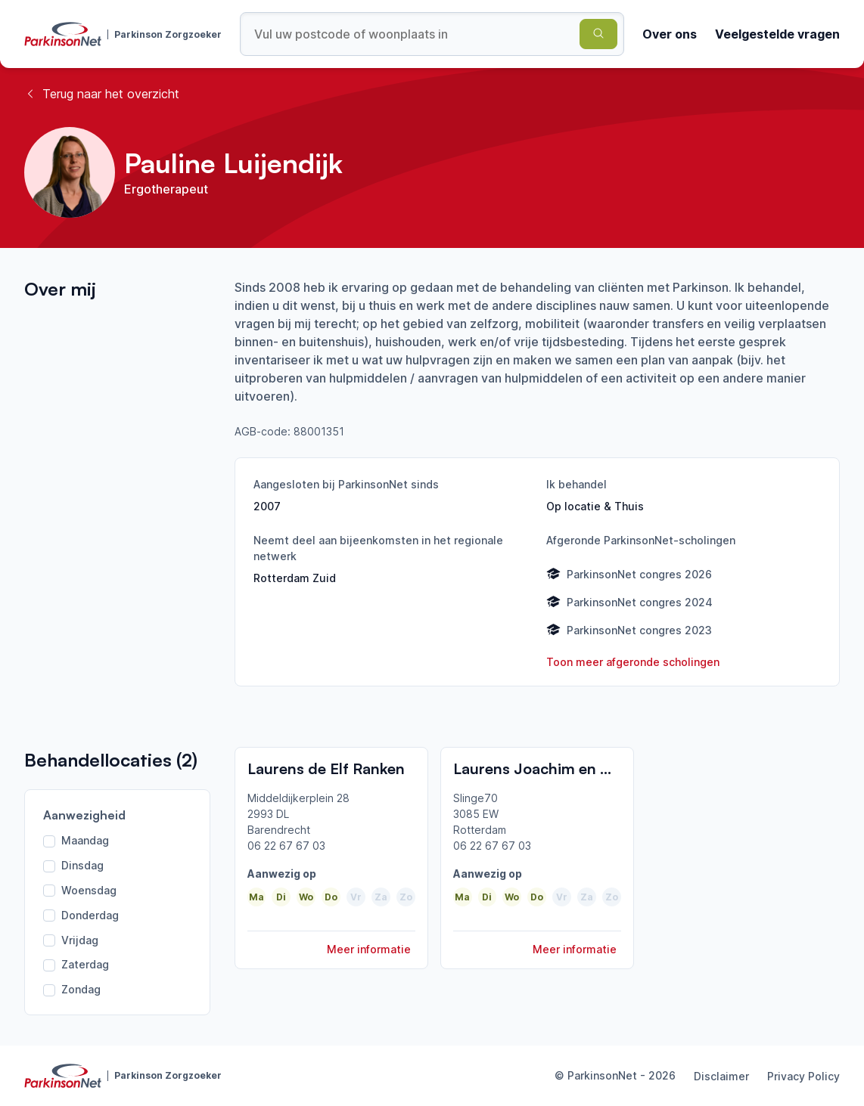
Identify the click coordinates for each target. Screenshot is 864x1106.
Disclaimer (721, 1076)
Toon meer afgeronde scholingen (632, 662)
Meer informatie (369, 949)
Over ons (669, 34)
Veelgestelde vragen (777, 34)
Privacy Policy (803, 1076)
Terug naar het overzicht (101, 93)
